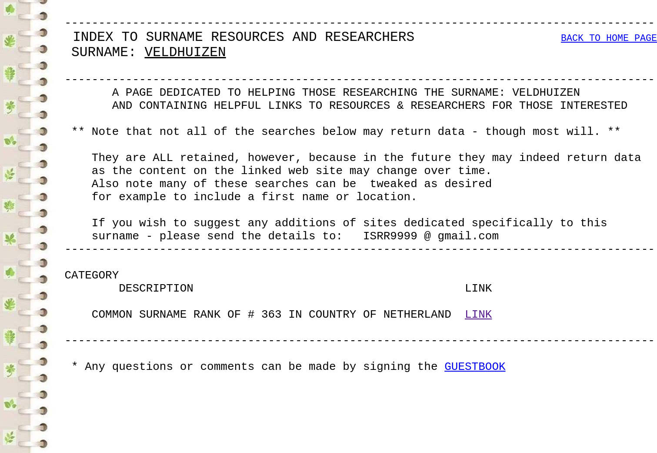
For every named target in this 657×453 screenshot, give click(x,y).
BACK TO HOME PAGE (609, 45)
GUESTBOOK (474, 439)
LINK (478, 377)
